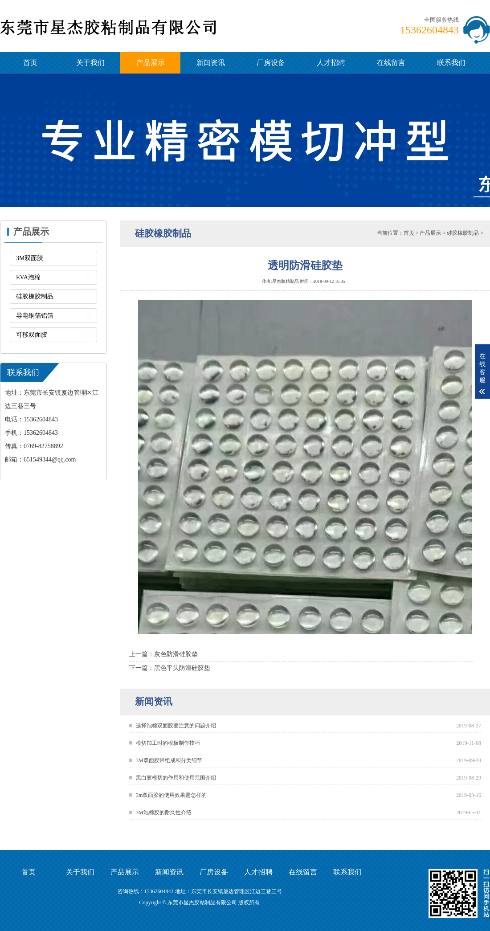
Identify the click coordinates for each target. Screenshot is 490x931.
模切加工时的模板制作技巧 (168, 743)
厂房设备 (271, 62)
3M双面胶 (29, 258)
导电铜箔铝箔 (34, 315)
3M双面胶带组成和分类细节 (169, 760)
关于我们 (90, 62)
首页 (30, 62)
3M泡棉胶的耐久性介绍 (164, 812)
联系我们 (451, 62)
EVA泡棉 (28, 277)
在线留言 (391, 62)
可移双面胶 (31, 334)
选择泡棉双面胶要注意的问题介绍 (176, 726)
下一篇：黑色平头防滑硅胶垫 (169, 668)
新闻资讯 (210, 62)
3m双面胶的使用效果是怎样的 (171, 795)
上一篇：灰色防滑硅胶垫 (163, 654)
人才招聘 (331, 62)
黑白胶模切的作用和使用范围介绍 (176, 778)
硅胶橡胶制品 (34, 296)
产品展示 (150, 62)
